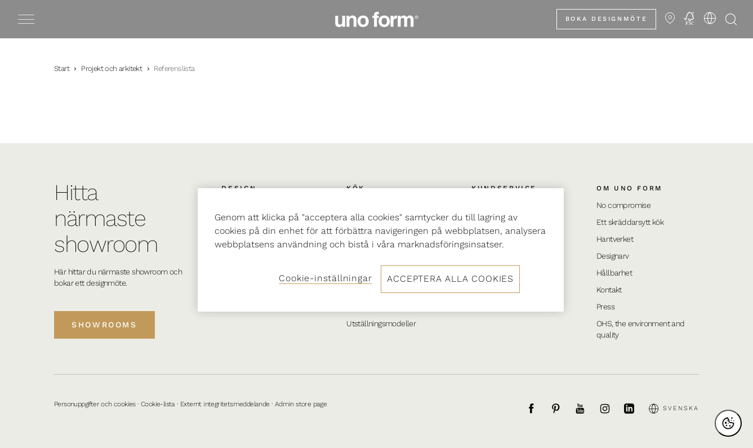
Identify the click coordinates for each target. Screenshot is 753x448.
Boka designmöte (606, 19)
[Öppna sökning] (731, 19)
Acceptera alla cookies (450, 278)
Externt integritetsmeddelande (225, 404)
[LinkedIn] (635, 408)
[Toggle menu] (26, 19)
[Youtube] (586, 408)
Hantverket (614, 238)
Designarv (612, 255)
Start (61, 68)
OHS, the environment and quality (640, 329)
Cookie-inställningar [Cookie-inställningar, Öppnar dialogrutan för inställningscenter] (325, 278)
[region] (381, 249)
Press (605, 306)
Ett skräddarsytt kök (629, 222)
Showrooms (104, 324)
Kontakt (609, 289)
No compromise (623, 205)
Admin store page (301, 404)
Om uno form (629, 188)
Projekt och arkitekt (111, 68)
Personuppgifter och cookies (95, 404)
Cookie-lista (158, 404)
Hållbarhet (614, 272)
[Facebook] (537, 408)
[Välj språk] (710, 18)
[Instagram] (611, 408)
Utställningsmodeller (381, 323)
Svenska (674, 408)
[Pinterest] (562, 408)
